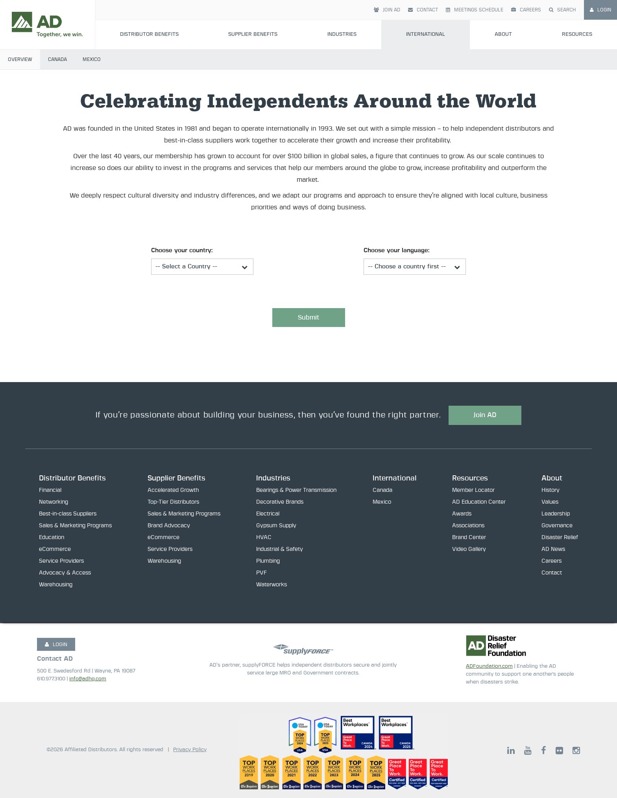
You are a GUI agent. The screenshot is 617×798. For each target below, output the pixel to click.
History (550, 491)
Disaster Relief (559, 538)
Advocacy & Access (65, 574)
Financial (50, 491)
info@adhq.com (87, 679)
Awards (461, 515)
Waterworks (271, 586)
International (425, 34)
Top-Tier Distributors (173, 503)
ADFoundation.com (489, 666)
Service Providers (61, 562)
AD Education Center (479, 503)
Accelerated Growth (173, 491)
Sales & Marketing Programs (75, 527)
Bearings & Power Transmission (296, 491)
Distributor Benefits (149, 34)
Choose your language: (396, 250)
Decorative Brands (279, 503)
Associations (468, 527)
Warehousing (55, 586)
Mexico (92, 59)
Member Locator (473, 491)
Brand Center (469, 538)
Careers (526, 9)
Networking (53, 503)
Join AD (387, 9)
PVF (261, 574)
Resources (577, 34)
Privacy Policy (190, 749)
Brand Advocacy (169, 527)
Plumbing (268, 562)
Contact (423, 9)
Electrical (267, 515)
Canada (57, 59)
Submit (308, 318)
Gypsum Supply (276, 527)
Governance (557, 527)
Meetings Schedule (474, 9)
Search (562, 9)
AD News (553, 550)
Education (51, 538)
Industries (342, 34)
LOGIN (56, 644)
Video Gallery (469, 550)
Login (600, 9)
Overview (20, 59)
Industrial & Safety (279, 550)
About (503, 34)
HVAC (264, 538)
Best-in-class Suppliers (67, 515)
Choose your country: (181, 250)
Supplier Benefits (252, 34)
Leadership (555, 515)
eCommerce (55, 550)
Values (549, 503)
